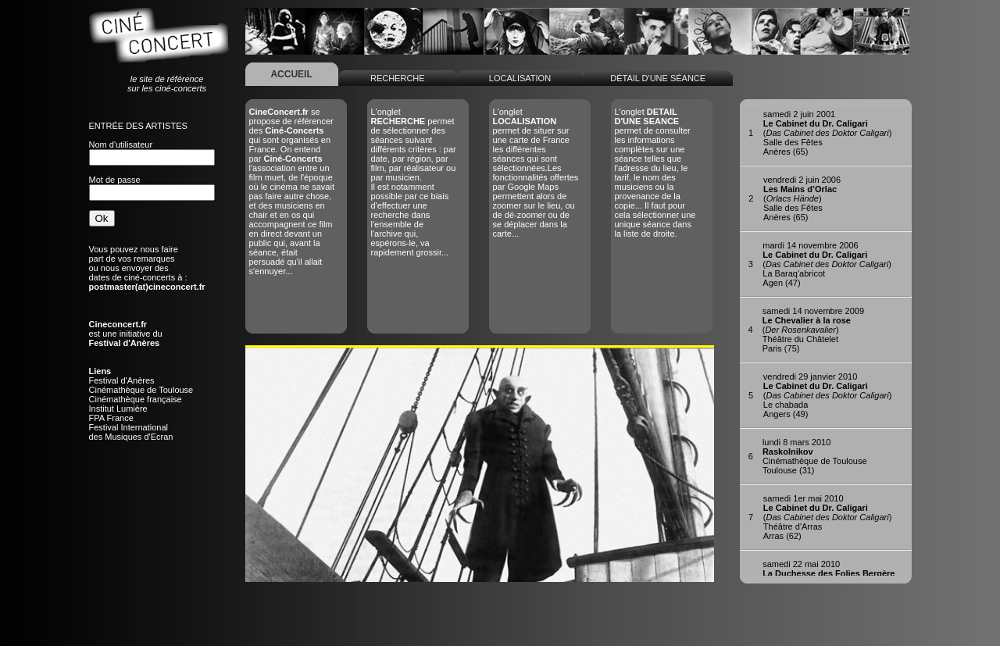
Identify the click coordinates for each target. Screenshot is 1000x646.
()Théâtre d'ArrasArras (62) (827, 517)
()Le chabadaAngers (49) (827, 395)
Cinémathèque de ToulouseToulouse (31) (814, 456)
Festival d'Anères (122, 380)
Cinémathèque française (135, 399)
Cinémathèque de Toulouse (141, 389)
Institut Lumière (118, 408)
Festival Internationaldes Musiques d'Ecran (131, 432)
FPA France (111, 418)
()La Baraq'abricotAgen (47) (826, 264)
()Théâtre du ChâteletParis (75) (813, 329)
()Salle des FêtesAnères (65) (827, 132)
